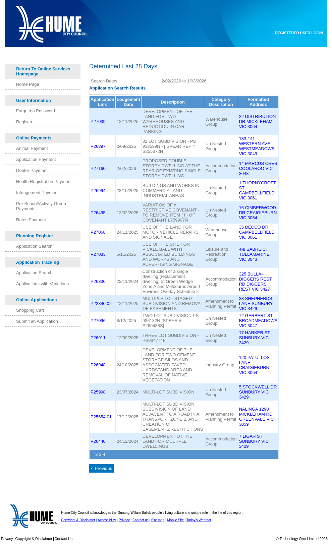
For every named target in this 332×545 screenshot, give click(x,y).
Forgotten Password (35, 110)
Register (24, 121)
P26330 (98, 281)
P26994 (98, 190)
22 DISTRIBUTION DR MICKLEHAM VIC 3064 (257, 121)
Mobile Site (175, 520)
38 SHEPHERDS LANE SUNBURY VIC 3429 (256, 303)
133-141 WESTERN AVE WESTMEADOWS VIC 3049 (257, 146)
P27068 (98, 232)
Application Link (102, 102)
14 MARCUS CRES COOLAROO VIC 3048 (258, 168)
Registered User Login (299, 33)
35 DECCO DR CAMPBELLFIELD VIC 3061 (257, 232)
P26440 (98, 441)
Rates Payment (31, 219)
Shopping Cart (30, 310)
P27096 (98, 320)
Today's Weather (198, 520)
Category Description (221, 102)
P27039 (98, 121)
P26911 (98, 337)
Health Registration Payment (43, 181)
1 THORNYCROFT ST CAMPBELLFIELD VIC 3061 (257, 190)
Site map (157, 520)
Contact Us (64, 539)
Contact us (140, 520)
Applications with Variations (42, 283)
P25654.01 (101, 416)
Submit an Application (37, 321)
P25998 (98, 392)
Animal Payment (32, 148)
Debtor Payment (32, 170)
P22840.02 (101, 303)
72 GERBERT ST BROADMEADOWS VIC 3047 (258, 320)
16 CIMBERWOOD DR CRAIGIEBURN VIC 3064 (258, 212)
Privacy (124, 520)
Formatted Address (258, 102)
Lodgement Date (128, 102)
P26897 (98, 146)
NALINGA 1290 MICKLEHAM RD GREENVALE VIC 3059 (256, 417)
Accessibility (107, 520)
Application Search (34, 246)
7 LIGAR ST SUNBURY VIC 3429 (254, 441)
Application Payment (36, 159)
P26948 (98, 364)
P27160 (98, 168)
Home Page (27, 84)
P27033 (98, 254)
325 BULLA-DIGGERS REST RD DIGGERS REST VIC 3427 (255, 281)
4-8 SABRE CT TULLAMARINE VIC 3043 (254, 254)
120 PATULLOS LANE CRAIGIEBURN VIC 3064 (254, 365)
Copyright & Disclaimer (78, 520)
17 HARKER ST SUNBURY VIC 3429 (254, 337)
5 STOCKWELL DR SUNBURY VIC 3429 (258, 392)
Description (173, 102)
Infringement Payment (37, 192)
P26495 (98, 212)
